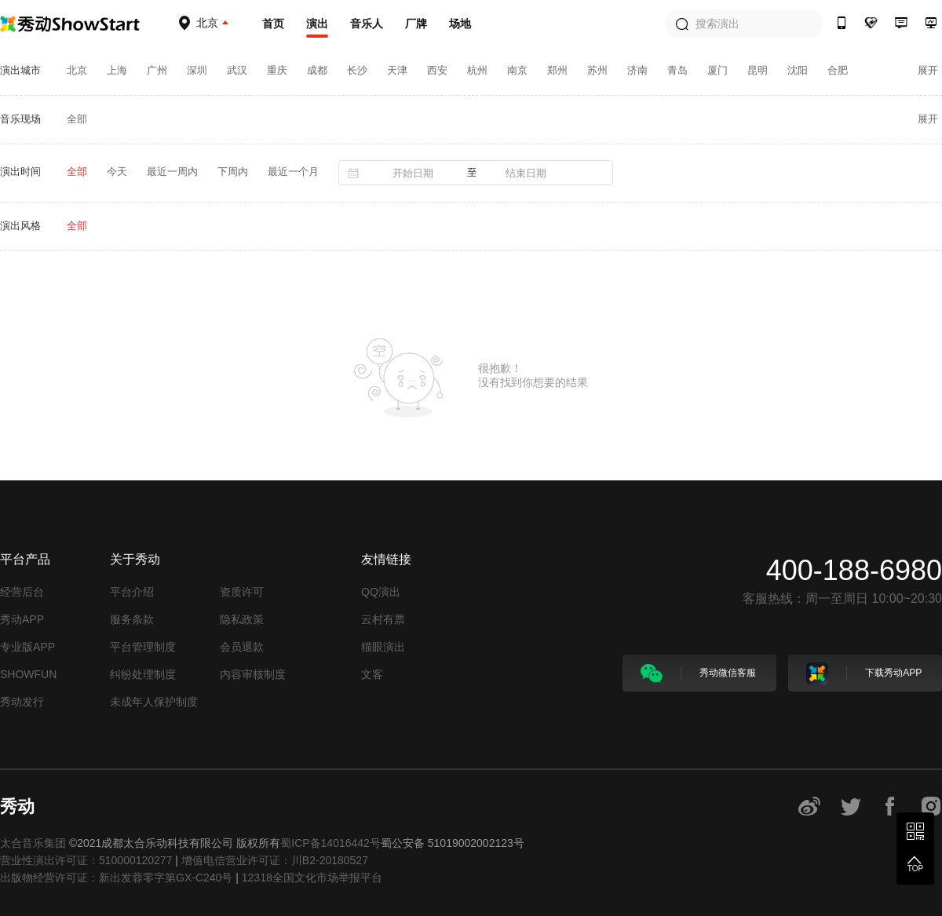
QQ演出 (380, 592)
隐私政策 (242, 619)
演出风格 (20, 226)
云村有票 (383, 619)
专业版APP (27, 646)
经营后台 (22, 592)
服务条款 (132, 619)
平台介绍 (132, 592)
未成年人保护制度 (154, 701)
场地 (460, 23)
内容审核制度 (253, 674)
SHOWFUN (28, 674)
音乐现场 (20, 119)
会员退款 (242, 646)
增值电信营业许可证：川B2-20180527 (274, 860)
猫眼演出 (383, 646)
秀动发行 (22, 701)
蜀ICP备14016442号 (330, 843)
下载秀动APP (864, 673)
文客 (372, 674)
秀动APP (22, 619)
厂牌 (416, 23)
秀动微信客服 (698, 673)
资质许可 (242, 592)
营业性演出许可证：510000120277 (86, 860)
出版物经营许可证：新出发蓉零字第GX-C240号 (116, 877)
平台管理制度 (143, 646)
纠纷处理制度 (143, 674)
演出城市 (20, 70)
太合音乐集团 (33, 843)
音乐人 (366, 23)
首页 (273, 23)
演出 (317, 23)
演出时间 (20, 171)
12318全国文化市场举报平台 (312, 877)
